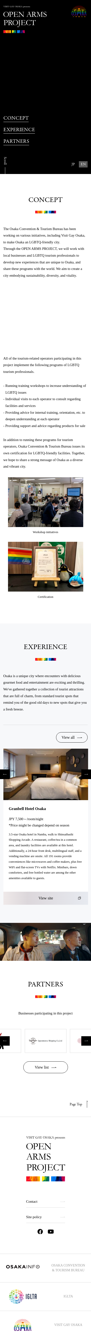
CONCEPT (16, 118)
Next (86, 774)
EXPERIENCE (19, 129)
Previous (5, 774)
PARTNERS (16, 141)
